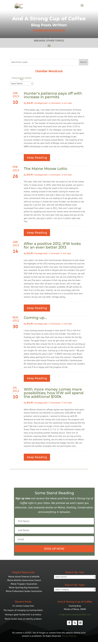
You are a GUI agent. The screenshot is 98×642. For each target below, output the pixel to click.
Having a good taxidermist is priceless (23, 614)
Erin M (30, 103)
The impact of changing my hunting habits (23, 610)
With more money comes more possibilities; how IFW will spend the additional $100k (53, 393)
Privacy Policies (69, 636)
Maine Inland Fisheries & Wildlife (23, 577)
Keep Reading (37, 157)
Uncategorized (40, 103)
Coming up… (35, 317)
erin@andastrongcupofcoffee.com (75, 614)
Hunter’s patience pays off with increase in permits (53, 95)
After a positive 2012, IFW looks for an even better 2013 (52, 245)
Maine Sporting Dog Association (24, 587)
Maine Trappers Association (24, 584)
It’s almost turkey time (23, 606)
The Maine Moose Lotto (45, 168)
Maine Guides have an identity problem (23, 619)
